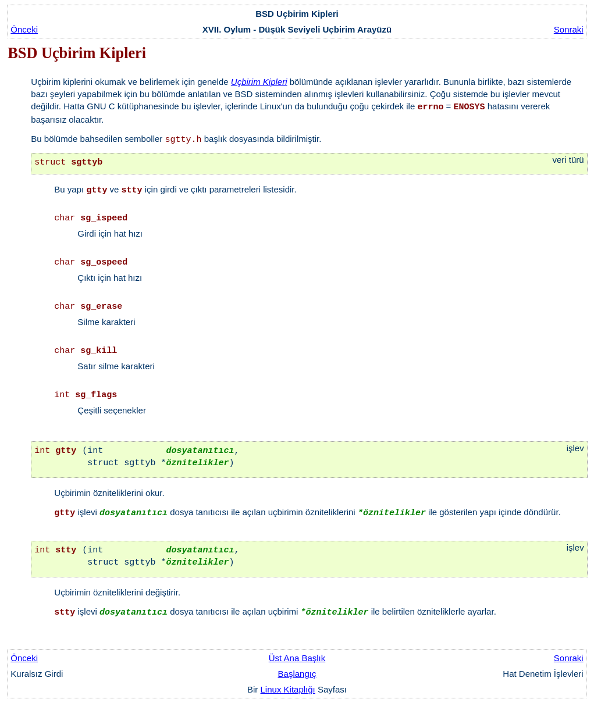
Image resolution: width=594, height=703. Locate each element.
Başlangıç (297, 674)
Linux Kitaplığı (288, 689)
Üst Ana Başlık (297, 658)
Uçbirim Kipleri (259, 82)
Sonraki (569, 29)
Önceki (24, 29)
